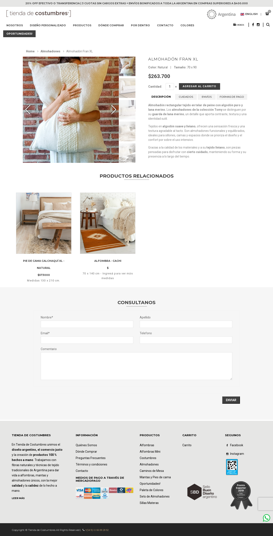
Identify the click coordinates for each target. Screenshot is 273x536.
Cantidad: (155, 86)
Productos (82, 25)
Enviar (231, 400)
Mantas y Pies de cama (155, 477)
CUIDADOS (186, 98)
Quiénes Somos (86, 445)
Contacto (165, 25)
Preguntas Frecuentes (91, 458)
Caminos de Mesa (152, 471)
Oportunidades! (19, 33)
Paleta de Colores (151, 490)
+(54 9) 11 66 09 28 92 (97, 530)
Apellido (145, 317)
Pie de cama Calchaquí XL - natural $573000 (43, 268)
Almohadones (50, 51)
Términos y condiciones (91, 464)
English (249, 14)
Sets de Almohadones (155, 496)
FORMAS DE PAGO (231, 98)
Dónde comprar (111, 25)
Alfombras (147, 445)
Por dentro (140, 25)
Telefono (146, 333)
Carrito (187, 445)
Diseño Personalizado (48, 25)
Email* (45, 333)
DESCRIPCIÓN (161, 98)
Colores (187, 25)
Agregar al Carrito (192, 87)
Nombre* (47, 317)
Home (30, 51)
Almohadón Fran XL (173, 59)
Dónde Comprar (86, 451)
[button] (114, 109)
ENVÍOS (207, 98)
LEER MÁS (18, 498)
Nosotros (14, 25)
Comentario (49, 349)
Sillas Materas (149, 503)
